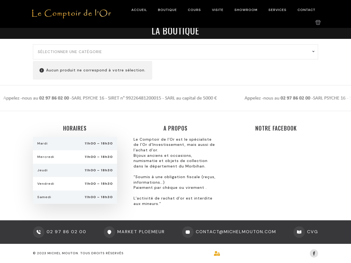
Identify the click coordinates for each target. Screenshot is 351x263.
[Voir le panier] (318, 22)
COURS (194, 10)
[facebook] (314, 253)
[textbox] (173, 52)
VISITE (217, 10)
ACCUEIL (139, 10)
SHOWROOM (245, 10)
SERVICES (277, 10)
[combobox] (175, 52)
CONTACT (306, 10)
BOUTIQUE (167, 10)
